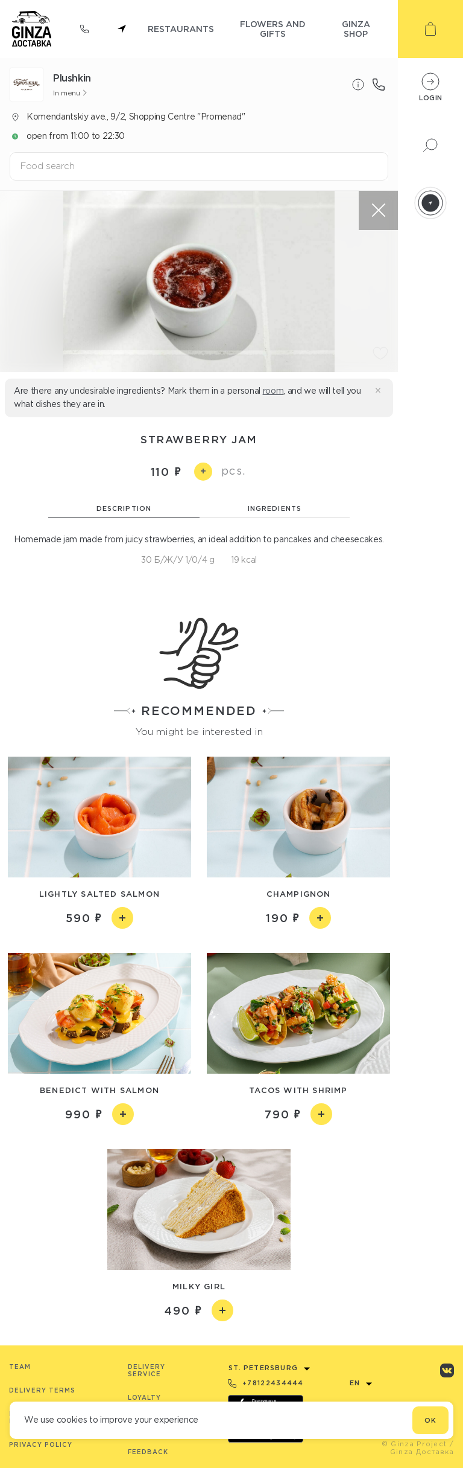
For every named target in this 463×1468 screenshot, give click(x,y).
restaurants (181, 28)
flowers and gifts (273, 28)
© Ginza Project (414, 1443)
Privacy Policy (40, 1444)
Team (20, 1367)
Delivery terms (42, 1390)
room (273, 391)
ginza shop (356, 28)
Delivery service (146, 1370)
